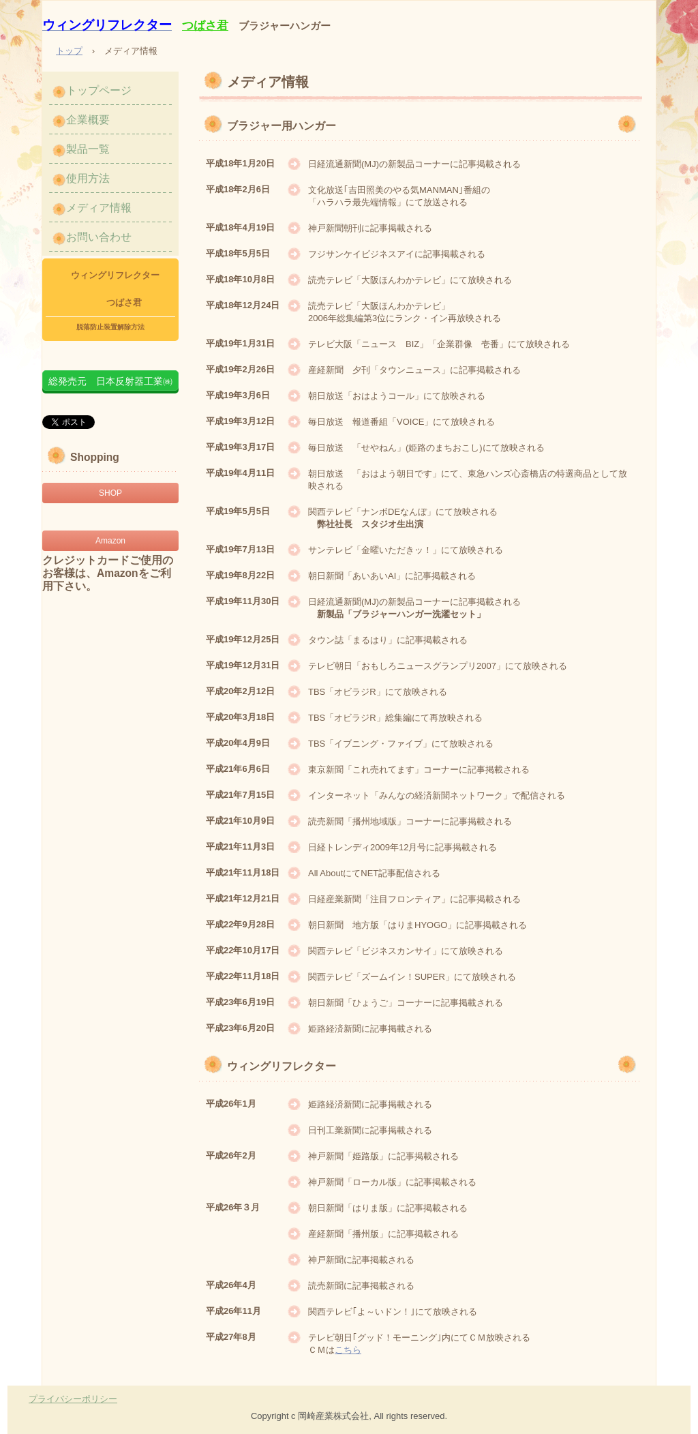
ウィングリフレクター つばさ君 (111, 289)
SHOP (110, 493)
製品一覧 (88, 149)
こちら (348, 1350)
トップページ (99, 90)
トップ (69, 51)
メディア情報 (99, 207)
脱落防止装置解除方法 (110, 327)
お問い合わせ (99, 237)
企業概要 (88, 119)
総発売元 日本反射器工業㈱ (110, 381)
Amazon (110, 541)
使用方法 (88, 178)
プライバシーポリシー (73, 1399)
